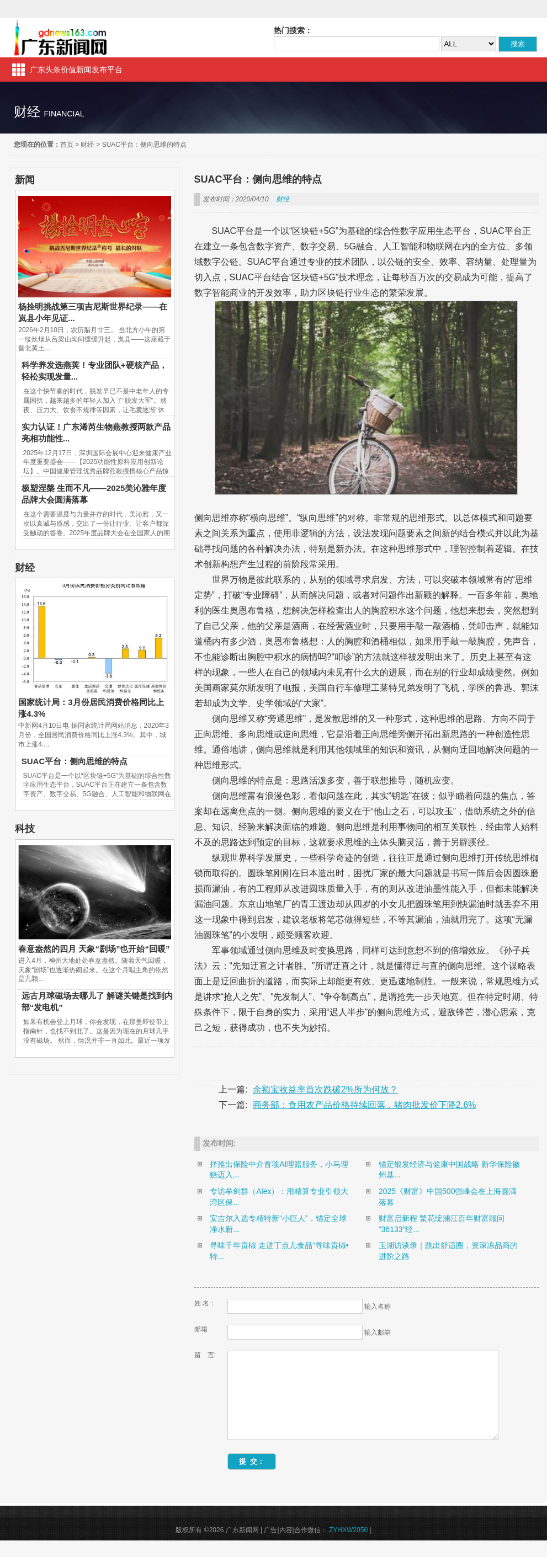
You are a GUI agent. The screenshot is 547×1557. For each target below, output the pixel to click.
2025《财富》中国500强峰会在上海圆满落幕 (448, 1197)
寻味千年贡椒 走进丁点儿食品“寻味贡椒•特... (279, 1251)
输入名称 (377, 1306)
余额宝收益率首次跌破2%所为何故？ (325, 1089)
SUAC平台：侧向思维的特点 (144, 144)
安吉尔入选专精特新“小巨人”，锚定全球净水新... (278, 1224)
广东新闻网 (61, 37)
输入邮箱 (377, 1332)
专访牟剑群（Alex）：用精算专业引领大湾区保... (279, 1197)
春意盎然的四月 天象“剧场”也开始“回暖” (93, 948)
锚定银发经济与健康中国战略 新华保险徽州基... (449, 1170)
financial (64, 113)
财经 (87, 144)
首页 (66, 144)
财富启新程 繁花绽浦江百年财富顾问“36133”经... (441, 1224)
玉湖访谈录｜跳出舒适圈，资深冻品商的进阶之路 (448, 1251)
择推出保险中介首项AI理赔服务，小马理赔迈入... (279, 1170)
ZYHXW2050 (348, 1546)
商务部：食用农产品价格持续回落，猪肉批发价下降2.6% (364, 1105)
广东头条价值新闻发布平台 (76, 69)
